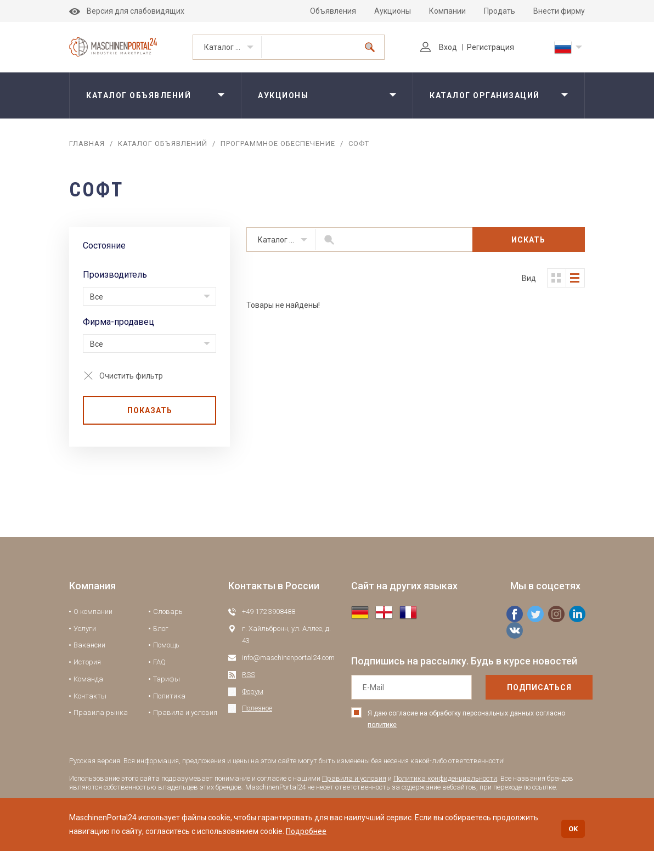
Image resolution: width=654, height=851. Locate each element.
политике (382, 725)
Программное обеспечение (278, 143)
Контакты (90, 696)
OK (573, 829)
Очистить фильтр (131, 375)
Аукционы (392, 11)
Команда (88, 679)
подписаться (539, 687)
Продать (499, 11)
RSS (248, 674)
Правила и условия (185, 712)
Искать (528, 239)
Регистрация (490, 47)
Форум (252, 691)
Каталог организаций (485, 95)
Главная (87, 143)
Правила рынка (101, 712)
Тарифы (166, 679)
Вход (438, 47)
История (87, 662)
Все (96, 296)
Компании (447, 11)
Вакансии (89, 645)
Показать (149, 410)
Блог (160, 628)
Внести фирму (559, 11)
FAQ (159, 662)
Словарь (168, 611)
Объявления (333, 11)
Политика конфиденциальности (445, 778)
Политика (169, 696)
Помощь (166, 645)
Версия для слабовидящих (126, 11)
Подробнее (306, 831)
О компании (93, 611)
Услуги (85, 628)
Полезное (257, 708)
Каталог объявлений (233, 47)
